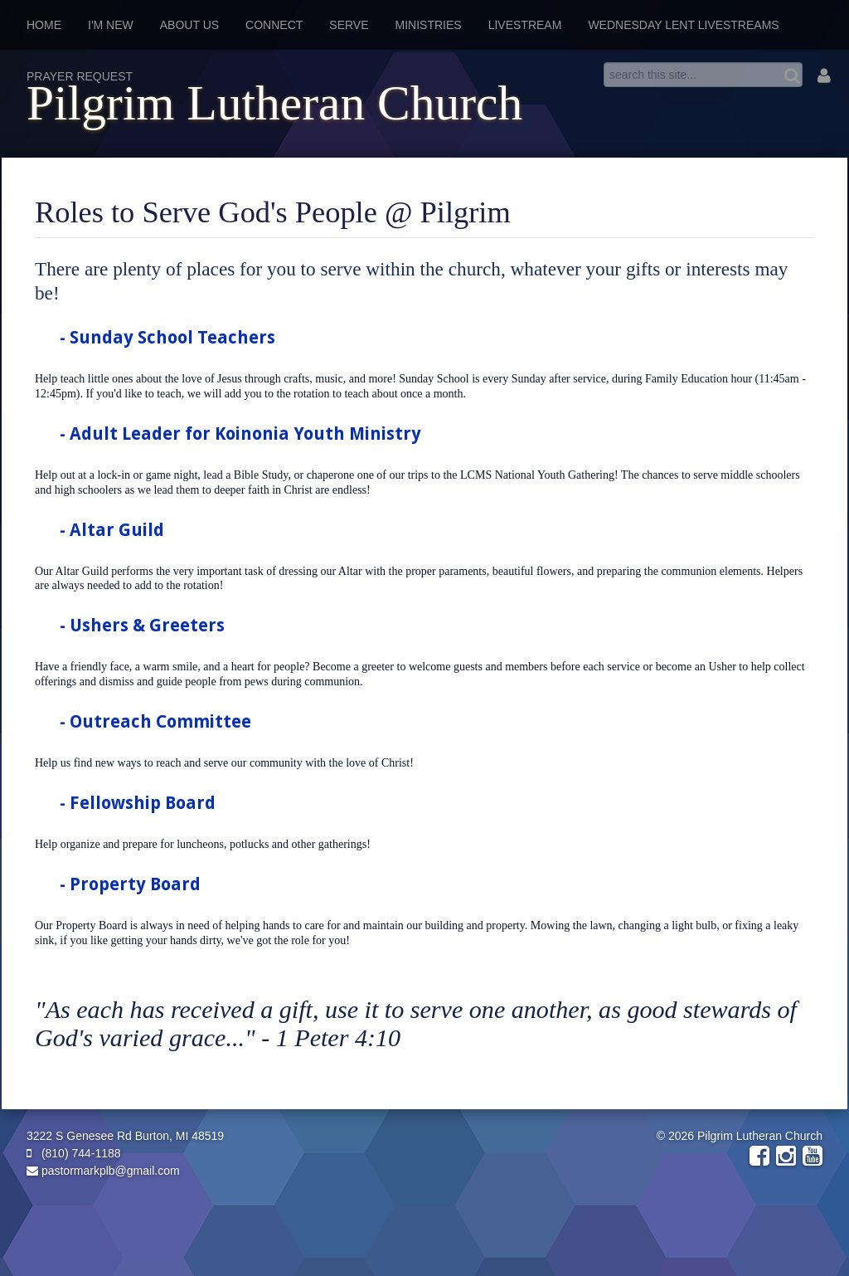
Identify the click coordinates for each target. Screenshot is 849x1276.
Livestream (525, 25)
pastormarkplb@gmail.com (103, 1170)
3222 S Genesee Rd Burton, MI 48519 (125, 1135)
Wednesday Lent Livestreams (683, 25)
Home (44, 25)
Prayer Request (80, 76)
